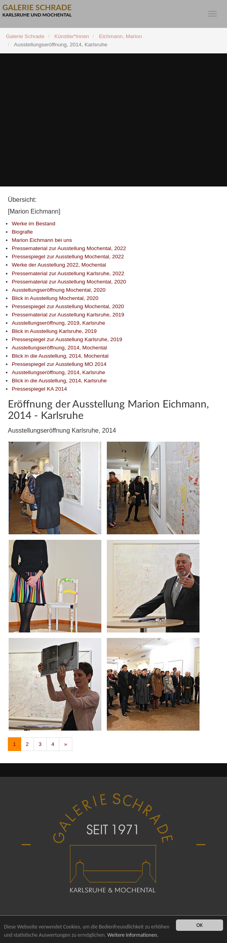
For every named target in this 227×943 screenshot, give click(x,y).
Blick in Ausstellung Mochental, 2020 (55, 298)
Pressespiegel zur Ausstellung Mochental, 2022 (68, 257)
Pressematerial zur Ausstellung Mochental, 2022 (69, 248)
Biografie (22, 232)
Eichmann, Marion (120, 36)
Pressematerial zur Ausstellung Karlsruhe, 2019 (68, 315)
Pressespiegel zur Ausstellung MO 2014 (59, 364)
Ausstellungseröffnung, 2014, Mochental (59, 348)
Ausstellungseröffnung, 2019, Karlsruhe (58, 323)
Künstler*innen (71, 36)
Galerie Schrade (25, 36)
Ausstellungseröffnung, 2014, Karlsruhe (58, 372)
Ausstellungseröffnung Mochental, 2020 (59, 290)
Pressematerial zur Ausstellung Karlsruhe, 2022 (68, 273)
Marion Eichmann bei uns (42, 240)
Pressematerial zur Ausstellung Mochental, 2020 (69, 282)
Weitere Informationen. (132, 935)
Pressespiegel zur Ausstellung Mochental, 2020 (68, 306)
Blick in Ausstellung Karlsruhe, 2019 (54, 331)
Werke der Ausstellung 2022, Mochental (59, 265)
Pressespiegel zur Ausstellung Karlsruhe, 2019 (67, 339)
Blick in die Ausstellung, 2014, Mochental (60, 356)
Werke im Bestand (33, 224)
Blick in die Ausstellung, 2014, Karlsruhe (59, 381)
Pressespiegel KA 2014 (39, 389)
